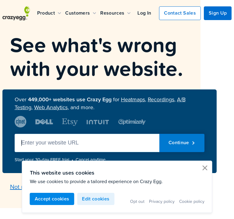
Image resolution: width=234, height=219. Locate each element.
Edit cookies (95, 198)
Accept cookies (52, 198)
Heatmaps (133, 99)
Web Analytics (51, 107)
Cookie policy (191, 201)
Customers (80, 12)
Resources (115, 12)
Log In (144, 12)
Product (49, 12)
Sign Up (218, 12)
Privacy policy (162, 201)
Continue (181, 142)
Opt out (137, 201)
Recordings (161, 99)
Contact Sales (180, 12)
